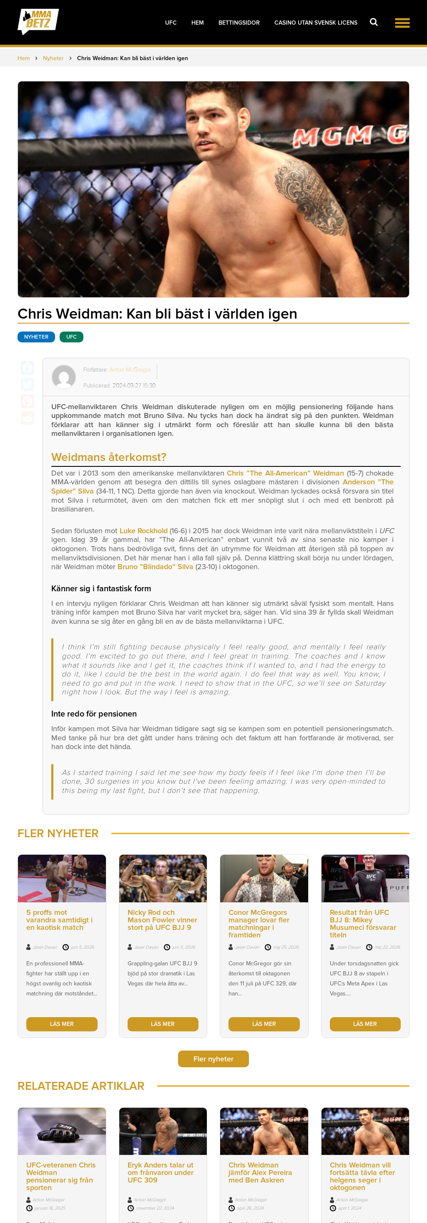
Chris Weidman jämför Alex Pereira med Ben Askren (260, 1173)
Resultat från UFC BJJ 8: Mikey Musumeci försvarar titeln (363, 924)
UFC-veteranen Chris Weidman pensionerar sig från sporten (61, 1177)
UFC (171, 22)
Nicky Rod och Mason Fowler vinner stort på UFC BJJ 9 (162, 920)
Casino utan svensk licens (315, 22)
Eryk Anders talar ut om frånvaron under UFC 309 (160, 1173)
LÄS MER (62, 1024)
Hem (197, 22)
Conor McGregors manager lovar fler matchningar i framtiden (259, 924)
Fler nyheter (213, 1058)
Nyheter (36, 337)
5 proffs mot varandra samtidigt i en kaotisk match (59, 920)
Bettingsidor (239, 22)
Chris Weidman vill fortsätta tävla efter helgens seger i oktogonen (362, 1177)
